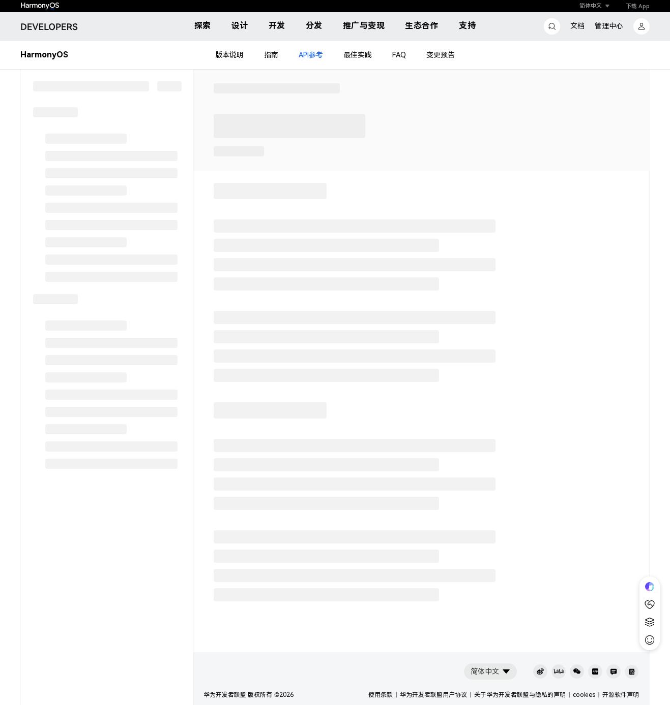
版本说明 (229, 55)
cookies (584, 694)
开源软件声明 (620, 694)
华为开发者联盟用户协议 (433, 694)
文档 (577, 26)
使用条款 (380, 694)
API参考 (311, 55)
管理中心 (609, 26)
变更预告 (440, 55)
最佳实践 (357, 55)
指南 (271, 55)
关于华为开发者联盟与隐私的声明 (520, 694)
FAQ (399, 55)
